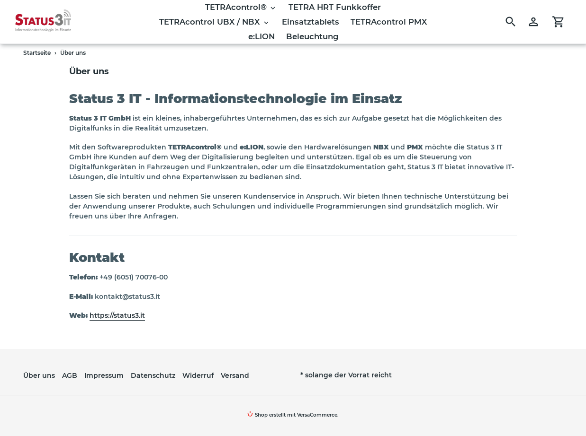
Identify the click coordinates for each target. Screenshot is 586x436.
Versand (235, 375)
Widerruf (198, 375)
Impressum (104, 375)
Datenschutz (153, 375)
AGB (69, 375)
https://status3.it (117, 315)
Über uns (39, 375)
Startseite (37, 52)
